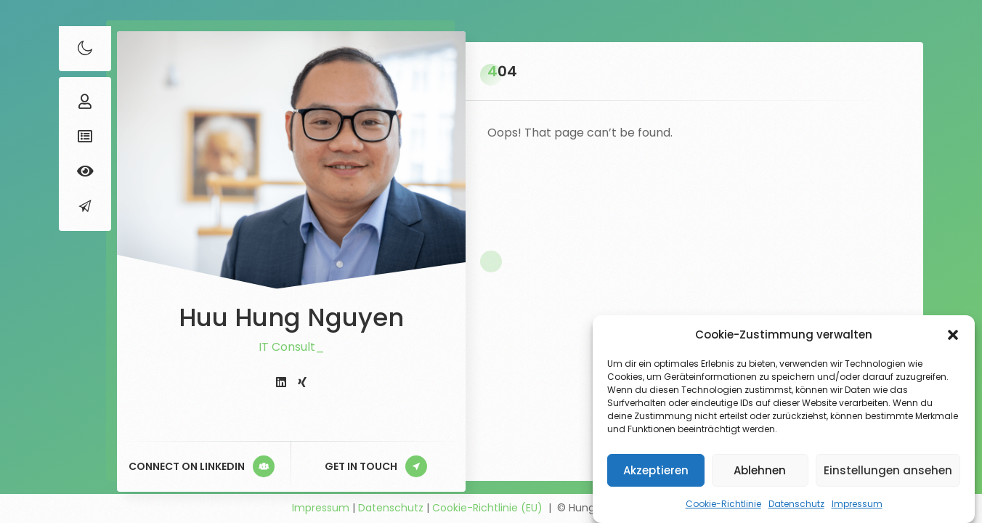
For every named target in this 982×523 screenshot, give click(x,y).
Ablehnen (760, 470)
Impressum (857, 504)
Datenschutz (796, 504)
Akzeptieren (656, 470)
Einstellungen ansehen (888, 470)
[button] (953, 335)
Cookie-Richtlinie (723, 504)
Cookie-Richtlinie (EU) (487, 507)
